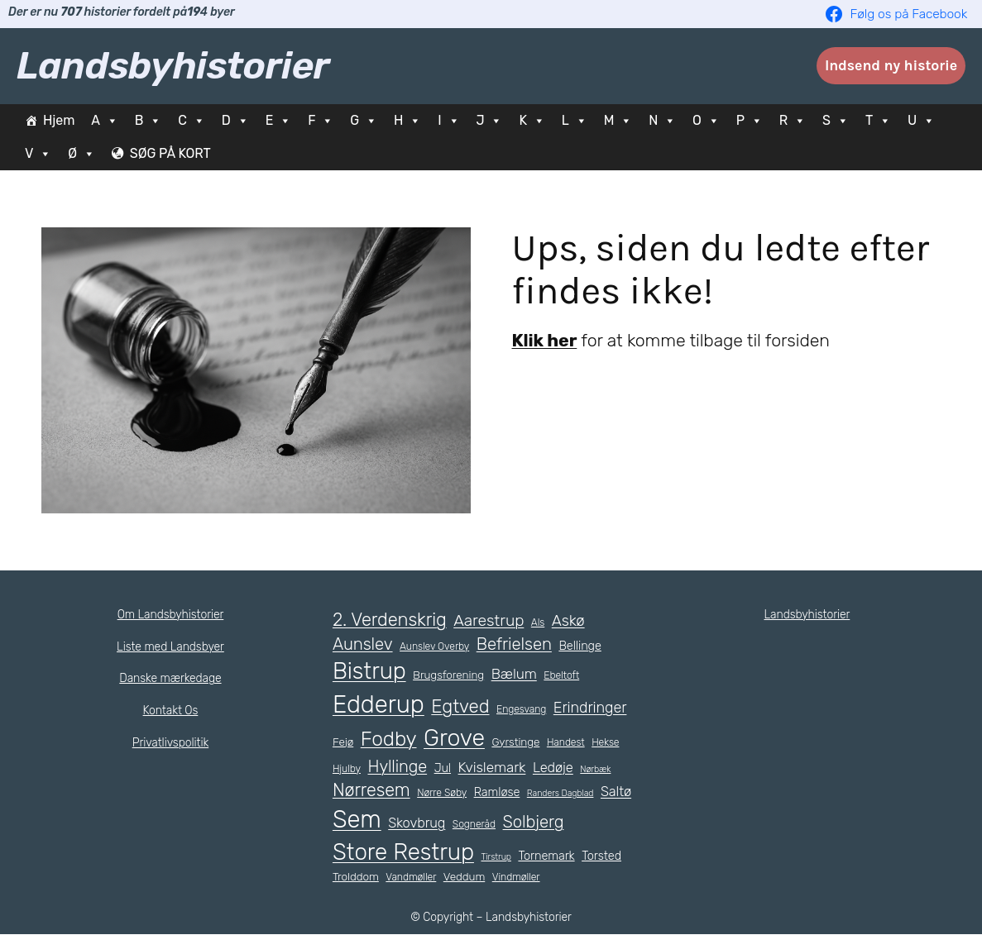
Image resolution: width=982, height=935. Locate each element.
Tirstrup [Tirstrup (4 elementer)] (495, 856)
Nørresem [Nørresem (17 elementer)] (372, 790)
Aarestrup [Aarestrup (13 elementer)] (489, 619)
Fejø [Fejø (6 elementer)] (344, 742)
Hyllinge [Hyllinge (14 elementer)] (396, 766)
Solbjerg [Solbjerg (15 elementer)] (573, 822)
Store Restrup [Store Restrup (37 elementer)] (403, 852)
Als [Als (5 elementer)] (538, 621)
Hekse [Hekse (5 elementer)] (609, 742)
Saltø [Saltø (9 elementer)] (348, 822)
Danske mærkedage (170, 678)
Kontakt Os (170, 710)
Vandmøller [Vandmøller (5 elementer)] (411, 877)
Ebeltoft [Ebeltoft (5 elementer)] (555, 675)
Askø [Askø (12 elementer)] (569, 619)
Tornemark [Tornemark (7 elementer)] (544, 855)
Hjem (58, 120)
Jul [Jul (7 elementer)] (440, 768)
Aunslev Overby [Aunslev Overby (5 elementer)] (435, 646)
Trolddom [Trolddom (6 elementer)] (356, 877)
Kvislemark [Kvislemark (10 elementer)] (489, 767)
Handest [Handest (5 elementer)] (569, 742)
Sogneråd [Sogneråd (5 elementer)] (513, 824)
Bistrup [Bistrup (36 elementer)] (368, 671)
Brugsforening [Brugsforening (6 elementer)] (444, 675)
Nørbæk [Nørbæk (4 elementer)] (595, 769)
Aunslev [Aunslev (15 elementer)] (362, 644)
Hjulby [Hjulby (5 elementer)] (346, 769)
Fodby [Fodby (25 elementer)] (390, 738)
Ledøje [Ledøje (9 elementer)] (552, 767)
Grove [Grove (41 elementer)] (457, 737)
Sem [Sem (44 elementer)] (396, 819)
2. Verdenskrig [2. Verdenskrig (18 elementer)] (390, 618)
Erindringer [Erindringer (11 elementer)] (589, 708)
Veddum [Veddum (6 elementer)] (463, 877)
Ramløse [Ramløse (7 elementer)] (501, 792)
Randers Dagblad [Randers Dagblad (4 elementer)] (565, 793)
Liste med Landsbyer (170, 646)
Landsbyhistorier (173, 65)
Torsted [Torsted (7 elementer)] (599, 855)
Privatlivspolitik (170, 742)
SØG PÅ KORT (177, 153)
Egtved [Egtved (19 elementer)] (459, 707)
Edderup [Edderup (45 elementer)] (378, 704)
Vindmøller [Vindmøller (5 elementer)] (515, 877)
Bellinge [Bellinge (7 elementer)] (579, 645)
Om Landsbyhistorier (170, 614)
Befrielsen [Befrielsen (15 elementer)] (514, 644)
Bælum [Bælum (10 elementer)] (508, 673)
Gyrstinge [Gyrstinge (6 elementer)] (520, 742)
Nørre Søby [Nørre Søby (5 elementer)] (444, 793)
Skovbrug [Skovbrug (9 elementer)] (456, 822)
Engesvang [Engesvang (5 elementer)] (520, 710)
